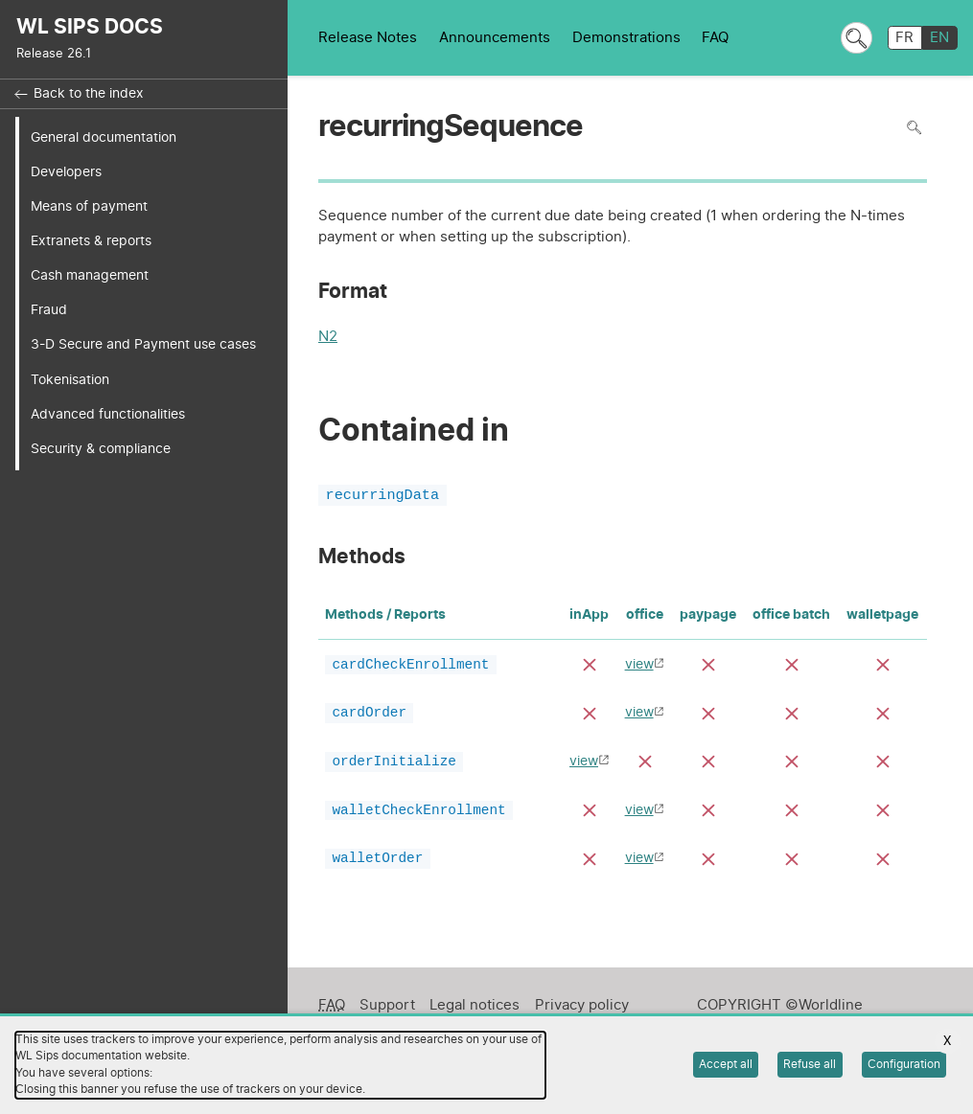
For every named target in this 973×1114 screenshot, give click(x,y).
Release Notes (367, 38)
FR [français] (904, 38)
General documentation (103, 137)
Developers (66, 172)
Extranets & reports (91, 241)
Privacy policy (582, 1005)
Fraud (49, 310)
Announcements (494, 38)
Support (387, 1005)
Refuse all (809, 1064)
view (639, 666)
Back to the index (89, 94)
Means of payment (89, 206)
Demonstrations (626, 38)
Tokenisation (70, 380)
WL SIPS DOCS (89, 27)
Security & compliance (101, 449)
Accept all (726, 1064)
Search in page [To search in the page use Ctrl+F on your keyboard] (914, 128)
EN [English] (939, 38)
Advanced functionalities (108, 414)
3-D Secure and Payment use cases (143, 344)
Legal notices (474, 1005)
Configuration (904, 1064)
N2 (327, 339)
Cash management (90, 275)
